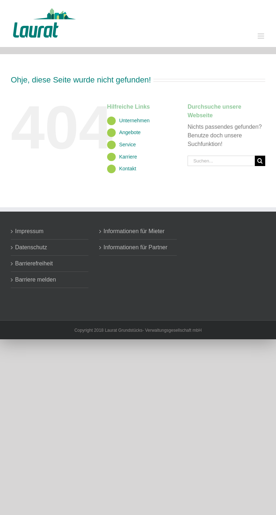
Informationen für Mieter (134, 231)
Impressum (29, 231)
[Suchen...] (221, 161)
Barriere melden (35, 280)
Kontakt (127, 168)
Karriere (128, 157)
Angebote (130, 132)
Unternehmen (134, 120)
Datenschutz (31, 247)
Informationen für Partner (135, 247)
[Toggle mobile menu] (261, 36)
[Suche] (260, 161)
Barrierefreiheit (34, 263)
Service (127, 144)
